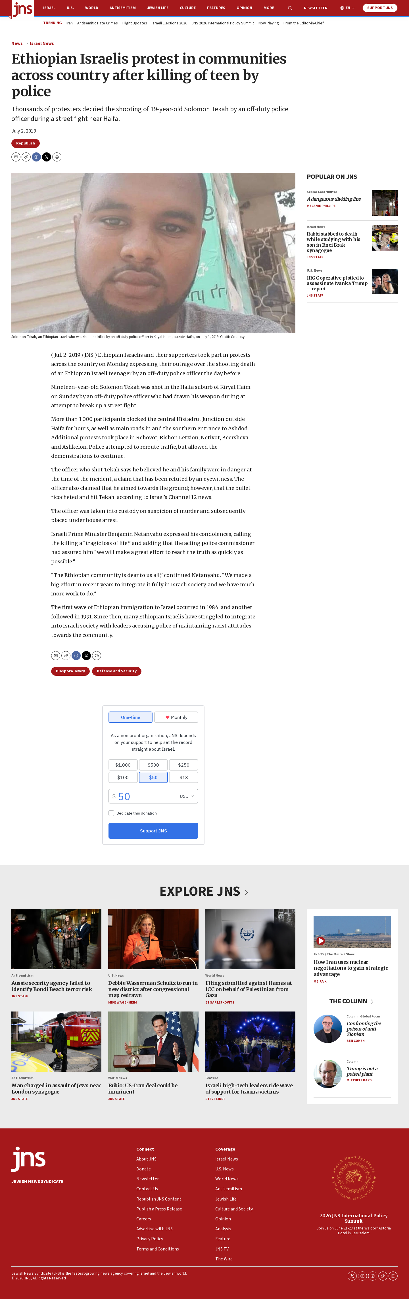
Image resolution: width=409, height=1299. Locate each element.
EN (348, 8)
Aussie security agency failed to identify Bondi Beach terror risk (51, 986)
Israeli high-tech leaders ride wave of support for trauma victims (249, 1088)
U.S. (70, 8)
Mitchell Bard (359, 1080)
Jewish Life (157, 8)
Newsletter (315, 8)
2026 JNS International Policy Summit (354, 1218)
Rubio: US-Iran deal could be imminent (142, 1088)
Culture (188, 8)
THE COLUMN (352, 1001)
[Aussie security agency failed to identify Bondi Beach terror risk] (56, 939)
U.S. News (314, 270)
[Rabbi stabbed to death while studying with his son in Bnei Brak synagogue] (385, 238)
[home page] (22, 9)
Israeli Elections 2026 (169, 23)
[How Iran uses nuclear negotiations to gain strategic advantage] (352, 932)
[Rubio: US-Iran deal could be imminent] (153, 1042)
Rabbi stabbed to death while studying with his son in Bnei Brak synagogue (333, 242)
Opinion (244, 8)
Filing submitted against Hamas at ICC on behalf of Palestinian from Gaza (248, 989)
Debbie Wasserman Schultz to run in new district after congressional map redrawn (153, 989)
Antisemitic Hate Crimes (97, 23)
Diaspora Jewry (70, 671)
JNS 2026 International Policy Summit (223, 23)
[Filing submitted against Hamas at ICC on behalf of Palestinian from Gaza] (250, 939)
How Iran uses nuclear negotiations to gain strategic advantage (351, 967)
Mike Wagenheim (122, 1002)
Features (216, 8)
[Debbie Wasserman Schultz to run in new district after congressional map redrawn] (153, 939)
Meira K (320, 981)
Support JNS (380, 8)
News (17, 43)
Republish (25, 143)
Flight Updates (134, 23)
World (91, 8)
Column (352, 1061)
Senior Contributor (322, 192)
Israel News (42, 43)
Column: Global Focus (364, 1016)
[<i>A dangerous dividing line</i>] (385, 203)
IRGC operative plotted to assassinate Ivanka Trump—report (337, 283)
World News (214, 975)
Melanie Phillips (321, 205)
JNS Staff (315, 257)
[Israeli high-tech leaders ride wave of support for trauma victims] (250, 1042)
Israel (49, 8)
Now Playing (268, 23)
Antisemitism (123, 8)
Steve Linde (215, 1098)
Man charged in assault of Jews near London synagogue (56, 1088)
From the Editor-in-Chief (303, 23)
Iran (69, 23)
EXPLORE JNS (204, 891)
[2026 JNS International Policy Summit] (353, 1177)
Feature (211, 1078)
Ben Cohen (356, 1040)
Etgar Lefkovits (219, 1002)
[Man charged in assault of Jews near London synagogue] (56, 1042)
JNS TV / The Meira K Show (334, 954)
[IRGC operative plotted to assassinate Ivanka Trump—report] (385, 281)
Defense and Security (117, 671)
